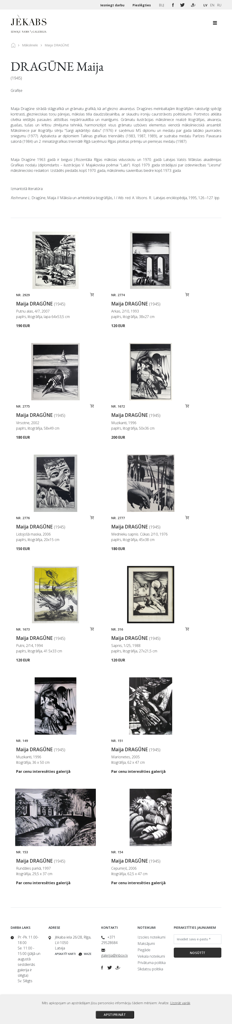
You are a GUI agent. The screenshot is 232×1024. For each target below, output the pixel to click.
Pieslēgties (142, 5)
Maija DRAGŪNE (40, 303)
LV (205, 5)
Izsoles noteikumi (151, 937)
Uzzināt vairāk (180, 1003)
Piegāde (144, 949)
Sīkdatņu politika (150, 968)
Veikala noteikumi (151, 956)
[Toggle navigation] (215, 24)
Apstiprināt (115, 1014)
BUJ (162, 5)
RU (219, 5)
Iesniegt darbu (112, 5)
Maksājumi (146, 943)
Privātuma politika (152, 962)
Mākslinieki (30, 45)
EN (212, 5)
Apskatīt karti (65, 954)
